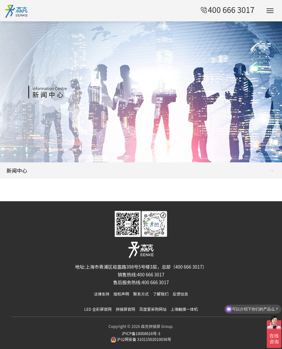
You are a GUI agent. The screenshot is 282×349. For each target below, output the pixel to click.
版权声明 (121, 294)
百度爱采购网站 (153, 309)
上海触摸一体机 (184, 309)
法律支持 (102, 294)
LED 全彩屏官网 (98, 309)
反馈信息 (180, 294)
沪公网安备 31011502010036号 (141, 339)
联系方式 (141, 294)
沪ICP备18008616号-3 (141, 333)
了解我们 (161, 294)
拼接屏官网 (125, 309)
